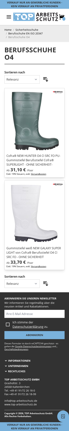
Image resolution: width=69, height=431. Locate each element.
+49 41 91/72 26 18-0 (22, 390)
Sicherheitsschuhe (26, 29)
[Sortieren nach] (22, 79)
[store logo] (35, 17)
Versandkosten (38, 174)
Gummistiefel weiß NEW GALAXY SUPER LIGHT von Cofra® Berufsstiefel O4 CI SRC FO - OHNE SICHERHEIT (33, 252)
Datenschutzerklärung (28, 327)
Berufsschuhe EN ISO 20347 (25, 33)
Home (8, 29)
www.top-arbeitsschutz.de (20, 404)
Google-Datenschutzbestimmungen (33, 346)
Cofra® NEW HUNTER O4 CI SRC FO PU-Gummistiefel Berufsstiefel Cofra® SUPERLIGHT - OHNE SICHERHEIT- (33, 160)
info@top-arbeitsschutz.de (20, 400)
